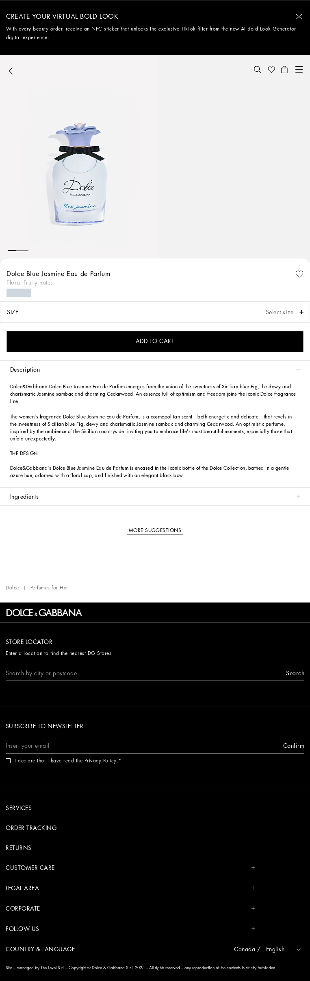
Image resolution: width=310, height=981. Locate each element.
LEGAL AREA (130, 888)
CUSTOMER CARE (130, 868)
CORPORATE (130, 909)
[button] (299, 16)
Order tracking (31, 828)
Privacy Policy (101, 760)
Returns (19, 848)
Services (19, 808)
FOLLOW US (130, 929)
